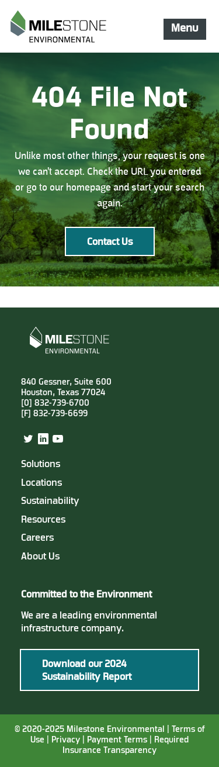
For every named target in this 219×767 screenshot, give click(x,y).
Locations (41, 483)
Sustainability (50, 501)
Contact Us (110, 242)
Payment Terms (118, 740)
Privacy (65, 740)
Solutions (40, 464)
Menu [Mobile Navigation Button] (184, 28)
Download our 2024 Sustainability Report (86, 671)
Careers (37, 538)
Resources (43, 520)
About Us (40, 557)
